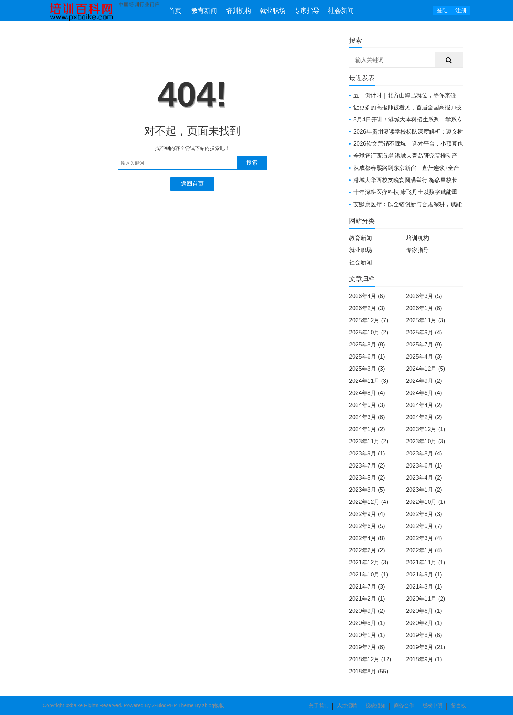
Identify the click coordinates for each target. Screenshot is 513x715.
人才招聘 (347, 705)
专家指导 (307, 10)
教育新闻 (204, 10)
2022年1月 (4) (424, 550)
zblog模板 (213, 705)
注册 (461, 10)
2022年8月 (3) (424, 514)
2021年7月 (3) (367, 587)
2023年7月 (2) (367, 466)
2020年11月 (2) (425, 599)
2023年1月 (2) (424, 490)
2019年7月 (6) (367, 647)
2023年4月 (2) (424, 478)
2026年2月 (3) (367, 308)
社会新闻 (341, 10)
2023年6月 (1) (424, 466)
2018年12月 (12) (370, 659)
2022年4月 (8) (367, 538)
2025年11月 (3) (425, 320)
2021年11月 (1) (425, 562)
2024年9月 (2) (424, 381)
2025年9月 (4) (424, 332)
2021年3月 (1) (424, 587)
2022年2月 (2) (367, 550)
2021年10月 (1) (368, 575)
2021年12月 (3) (368, 562)
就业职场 (272, 10)
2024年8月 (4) (367, 393)
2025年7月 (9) (424, 344)
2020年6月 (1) (424, 611)
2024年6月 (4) (424, 393)
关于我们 (319, 705)
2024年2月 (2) (424, 417)
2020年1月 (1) (367, 635)
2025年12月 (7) (368, 320)
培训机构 (238, 10)
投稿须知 (375, 705)
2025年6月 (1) (367, 357)
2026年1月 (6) (424, 308)
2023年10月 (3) (425, 441)
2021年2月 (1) (367, 599)
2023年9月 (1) (367, 453)
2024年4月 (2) (424, 405)
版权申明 (432, 705)
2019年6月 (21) (425, 647)
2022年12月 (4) (368, 502)
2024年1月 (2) (367, 429)
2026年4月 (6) (367, 296)
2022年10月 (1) (425, 502)
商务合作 (404, 705)
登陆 (442, 10)
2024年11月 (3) (368, 381)
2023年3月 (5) (367, 490)
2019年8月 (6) (424, 635)
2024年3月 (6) (367, 417)
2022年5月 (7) (424, 526)
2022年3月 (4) (424, 538)
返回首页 (192, 184)
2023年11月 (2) (368, 441)
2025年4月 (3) (424, 357)
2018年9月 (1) (424, 659)
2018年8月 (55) (368, 671)
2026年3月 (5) (424, 296)
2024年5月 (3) (367, 405)
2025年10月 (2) (368, 332)
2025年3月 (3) (367, 369)
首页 (175, 10)
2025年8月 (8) (367, 344)
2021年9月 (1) (424, 575)
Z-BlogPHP (164, 705)
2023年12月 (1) (425, 429)
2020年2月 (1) (424, 623)
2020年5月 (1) (367, 623)
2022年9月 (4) (367, 514)
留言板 (458, 705)
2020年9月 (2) (367, 611)
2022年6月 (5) (367, 526)
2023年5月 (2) (367, 478)
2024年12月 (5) (425, 369)
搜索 (252, 163)
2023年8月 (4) (424, 453)
